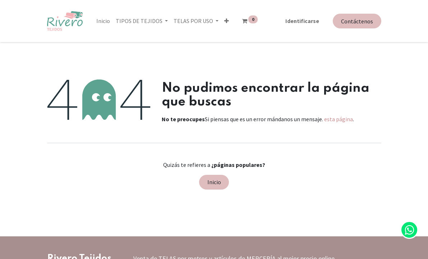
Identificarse (302, 20)
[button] (226, 21)
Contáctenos (357, 21)
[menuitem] (103, 21)
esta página (338, 119)
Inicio (214, 182)
